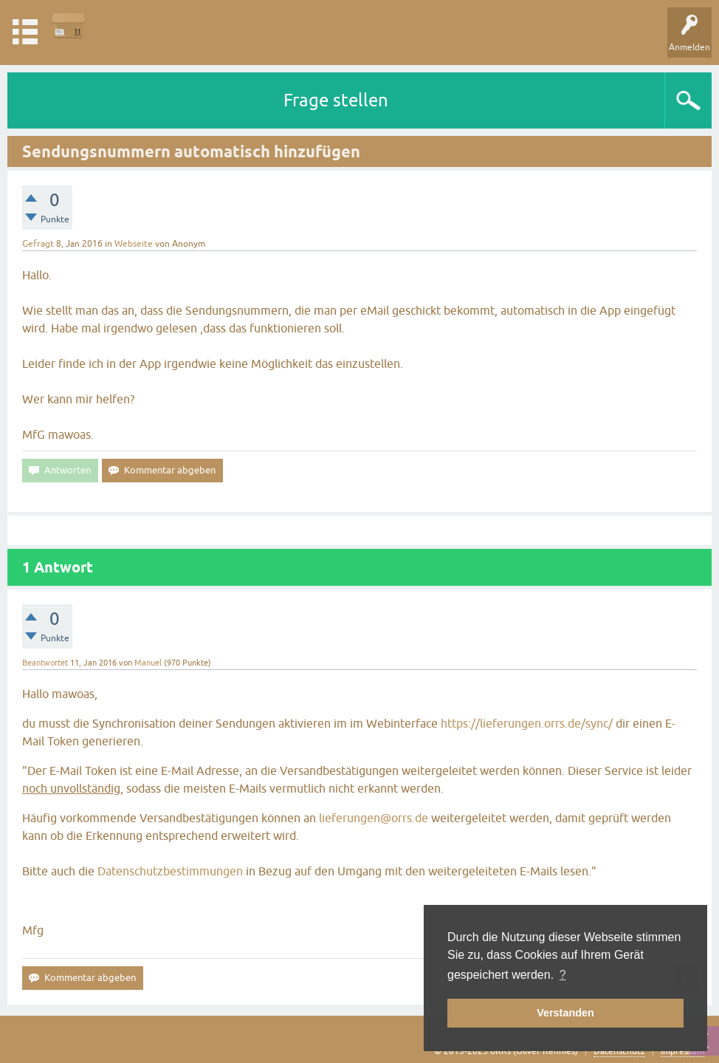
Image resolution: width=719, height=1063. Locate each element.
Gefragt (38, 244)
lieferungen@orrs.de (373, 817)
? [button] (563, 974)
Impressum (682, 1051)
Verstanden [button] (565, 1013)
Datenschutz (619, 1051)
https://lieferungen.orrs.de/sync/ (527, 723)
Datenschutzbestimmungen (170, 871)
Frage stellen (335, 100)
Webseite (133, 244)
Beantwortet (45, 662)
